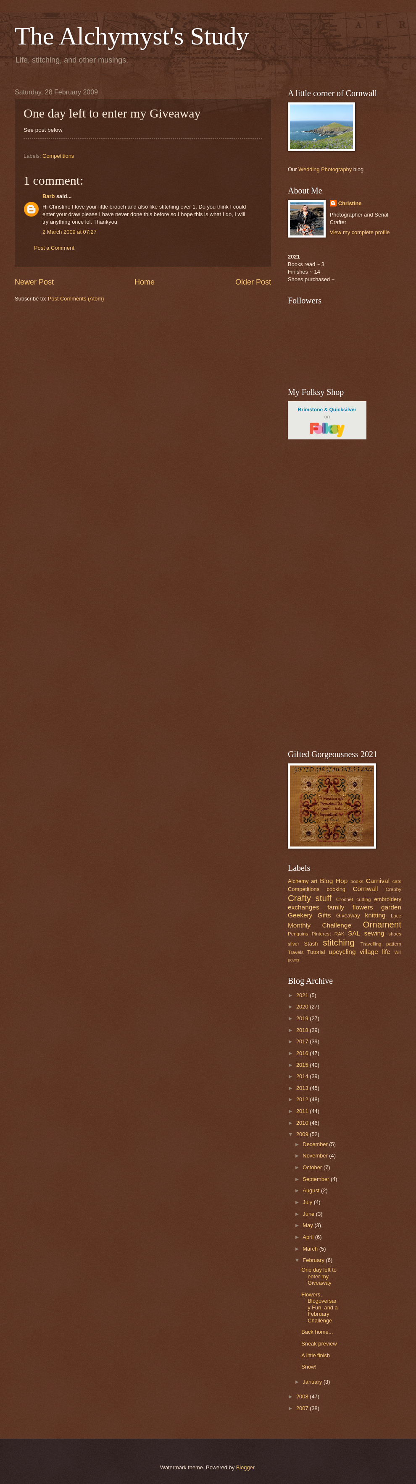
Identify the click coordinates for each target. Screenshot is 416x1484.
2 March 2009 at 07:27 (69, 232)
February (314, 1260)
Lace (396, 915)
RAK (339, 933)
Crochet (344, 899)
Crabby (393, 889)
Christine (350, 203)
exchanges (303, 907)
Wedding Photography (325, 169)
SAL (354, 933)
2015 (303, 1065)
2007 (303, 1408)
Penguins (298, 933)
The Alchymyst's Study (132, 36)
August (312, 1190)
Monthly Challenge (319, 925)
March (311, 1249)
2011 (303, 1111)
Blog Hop (334, 880)
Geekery (300, 915)
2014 (303, 1076)
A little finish (315, 1355)
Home (144, 282)
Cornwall (365, 888)
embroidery (387, 899)
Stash (311, 944)
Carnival (378, 880)
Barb (48, 196)
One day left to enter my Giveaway (319, 1276)
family (335, 907)
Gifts (324, 915)
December (316, 1144)
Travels (296, 952)
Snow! (308, 1367)
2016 (303, 1053)
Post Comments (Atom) (76, 298)
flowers (363, 907)
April (309, 1237)
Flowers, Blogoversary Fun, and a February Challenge (319, 1307)
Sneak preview (319, 1343)
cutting (363, 899)
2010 (303, 1123)
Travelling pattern (381, 943)
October (313, 1167)
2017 (303, 1041)
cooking (336, 889)
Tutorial (316, 952)
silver (293, 943)
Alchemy (298, 881)
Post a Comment (54, 248)
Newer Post (34, 282)
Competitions (58, 156)
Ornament (382, 924)
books (356, 881)
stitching (339, 942)
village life (375, 951)
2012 (303, 1099)
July (308, 1202)
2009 (303, 1134)
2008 (303, 1396)
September (317, 1179)
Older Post (253, 282)
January (313, 1382)
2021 (303, 995)
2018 (303, 1030)
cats (396, 881)
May (308, 1225)
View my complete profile (360, 232)
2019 (303, 1018)
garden (391, 907)
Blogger (245, 1467)
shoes (394, 933)
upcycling (342, 951)
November (316, 1155)
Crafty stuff (310, 898)
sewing (374, 933)
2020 (303, 1006)
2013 (303, 1088)
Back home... (317, 1332)
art (314, 881)
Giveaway (348, 915)
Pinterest (321, 933)
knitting (375, 915)
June (309, 1214)
